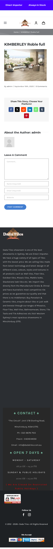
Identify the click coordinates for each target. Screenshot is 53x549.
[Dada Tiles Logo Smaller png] (25, 20)
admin (9, 86)
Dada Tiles (24, 524)
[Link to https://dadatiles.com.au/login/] (36, 23)
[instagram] (29, 514)
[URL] (26, 197)
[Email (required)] (26, 190)
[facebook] (23, 514)
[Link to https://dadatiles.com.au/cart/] (44, 23)
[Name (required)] (26, 183)
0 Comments (41, 86)
